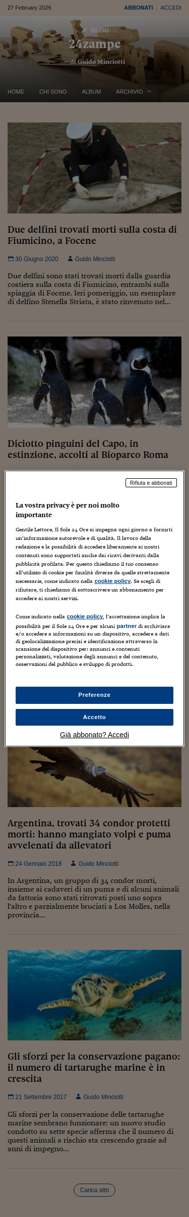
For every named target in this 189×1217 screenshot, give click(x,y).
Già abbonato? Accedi (94, 735)
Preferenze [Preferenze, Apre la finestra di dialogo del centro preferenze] (95, 695)
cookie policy (112, 581)
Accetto (94, 717)
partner (126, 626)
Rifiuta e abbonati (151, 483)
